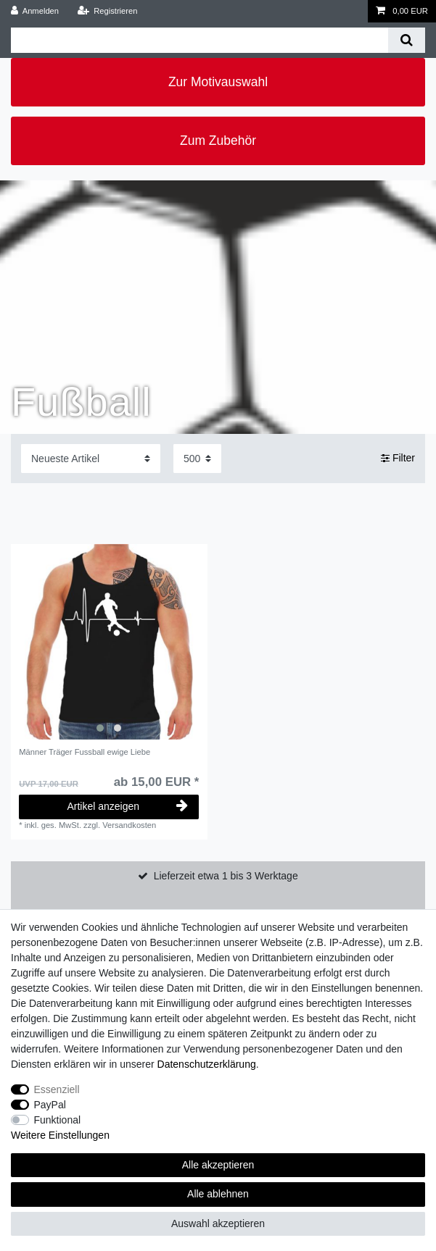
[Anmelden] (35, 11)
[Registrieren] (107, 11)
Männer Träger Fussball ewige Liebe (84, 752)
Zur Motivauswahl (218, 82)
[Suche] (406, 40)
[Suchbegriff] (199, 40)
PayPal (50, 1104)
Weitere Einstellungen (60, 1135)
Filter (398, 458)
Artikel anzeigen (127, 806)
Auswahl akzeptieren (218, 1223)
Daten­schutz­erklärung (206, 1064)
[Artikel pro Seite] (197, 458)
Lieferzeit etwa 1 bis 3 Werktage (226, 876)
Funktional (57, 1120)
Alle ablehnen (218, 1194)
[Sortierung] (90, 458)
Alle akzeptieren (218, 1165)
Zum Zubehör (218, 140)
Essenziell (57, 1089)
